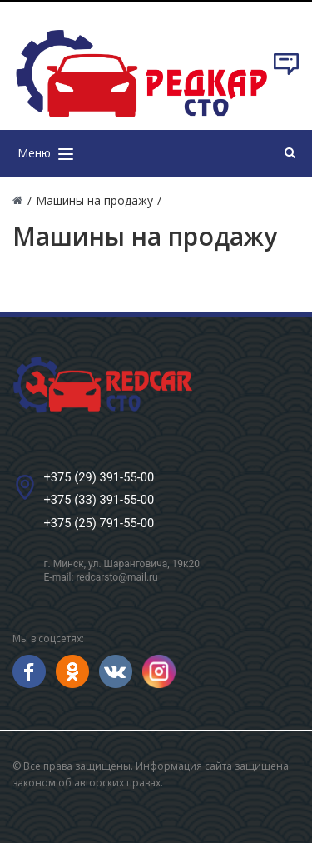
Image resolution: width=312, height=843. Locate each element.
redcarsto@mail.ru (116, 577)
